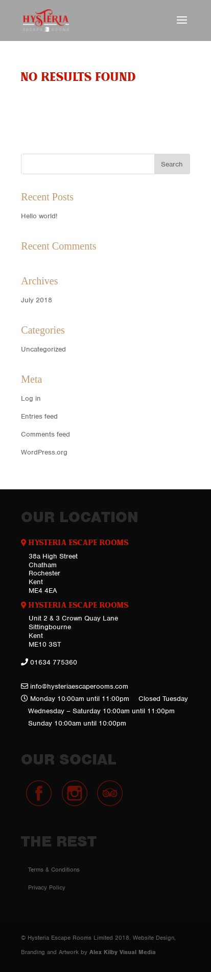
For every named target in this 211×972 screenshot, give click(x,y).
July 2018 (36, 300)
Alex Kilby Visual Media (122, 952)
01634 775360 (53, 662)
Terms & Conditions (54, 869)
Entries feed (39, 416)
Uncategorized (43, 349)
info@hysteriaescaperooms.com (79, 686)
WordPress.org (44, 452)
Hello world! (39, 216)
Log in (31, 398)
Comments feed (45, 434)
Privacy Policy (46, 887)
